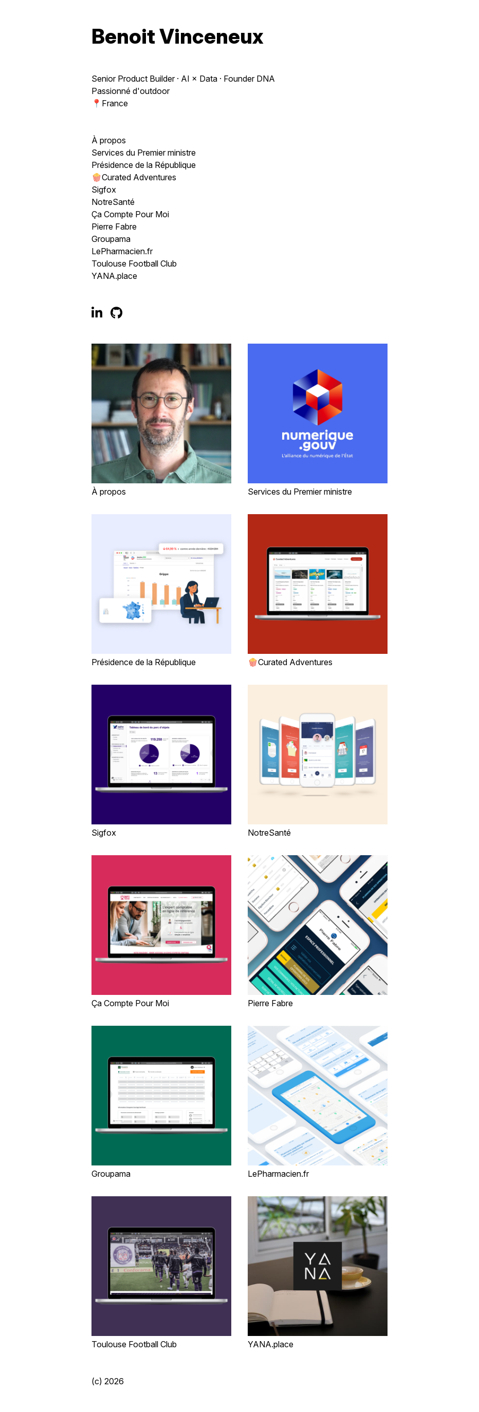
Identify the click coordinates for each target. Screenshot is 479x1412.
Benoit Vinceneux (177, 36)
